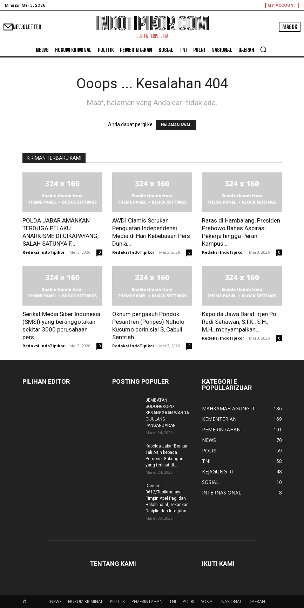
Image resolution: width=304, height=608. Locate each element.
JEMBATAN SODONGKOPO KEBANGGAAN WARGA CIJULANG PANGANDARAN (167, 413)
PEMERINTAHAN (147, 601)
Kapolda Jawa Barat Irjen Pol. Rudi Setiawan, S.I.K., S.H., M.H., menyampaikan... (240, 321)
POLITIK (117, 601)
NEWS (55, 601)
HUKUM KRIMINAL (85, 601)
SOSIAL (208, 601)
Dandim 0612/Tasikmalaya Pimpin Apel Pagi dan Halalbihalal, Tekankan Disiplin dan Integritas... (168, 498)
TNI (172, 601)
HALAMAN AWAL (176, 125)
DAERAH (257, 601)
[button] (263, 49)
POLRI (188, 601)
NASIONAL (231, 601)
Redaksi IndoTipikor (43, 252)
